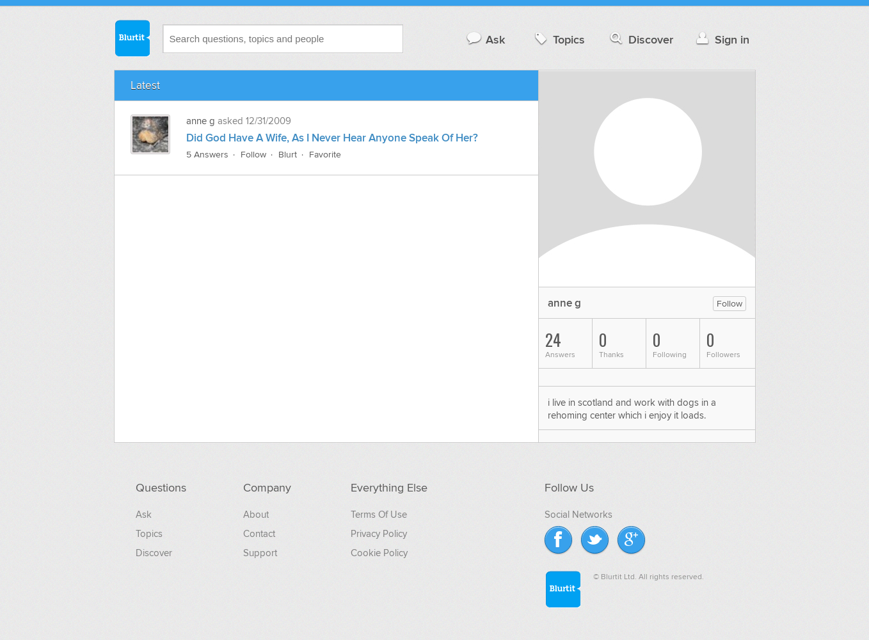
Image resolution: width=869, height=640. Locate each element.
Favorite (325, 154)
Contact (259, 534)
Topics (558, 39)
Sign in (721, 39)
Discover (640, 39)
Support (260, 553)
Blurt (287, 154)
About (256, 514)
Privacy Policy (379, 534)
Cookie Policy (379, 553)
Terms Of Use (379, 514)
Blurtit (132, 38)
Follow (253, 154)
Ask (485, 39)
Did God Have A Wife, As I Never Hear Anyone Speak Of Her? (332, 138)
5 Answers (207, 154)
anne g (200, 121)
